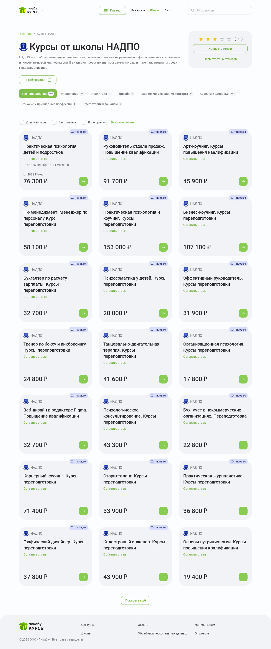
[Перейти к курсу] (83, 181)
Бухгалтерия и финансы (102, 104)
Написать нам (205, 624)
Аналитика (101, 94)
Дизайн (126, 94)
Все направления (38, 94)
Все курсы (138, 10)
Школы (154, 10)
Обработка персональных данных (162, 633)
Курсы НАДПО (47, 34)
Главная (26, 34)
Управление (72, 94)
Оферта (143, 624)
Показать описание (33, 67)
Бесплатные (67, 122)
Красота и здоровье (218, 94)
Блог (167, 10)
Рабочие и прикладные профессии (49, 104)
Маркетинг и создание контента (167, 94)
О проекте (202, 633)
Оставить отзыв (35, 159)
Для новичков (36, 122)
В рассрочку (97, 122)
